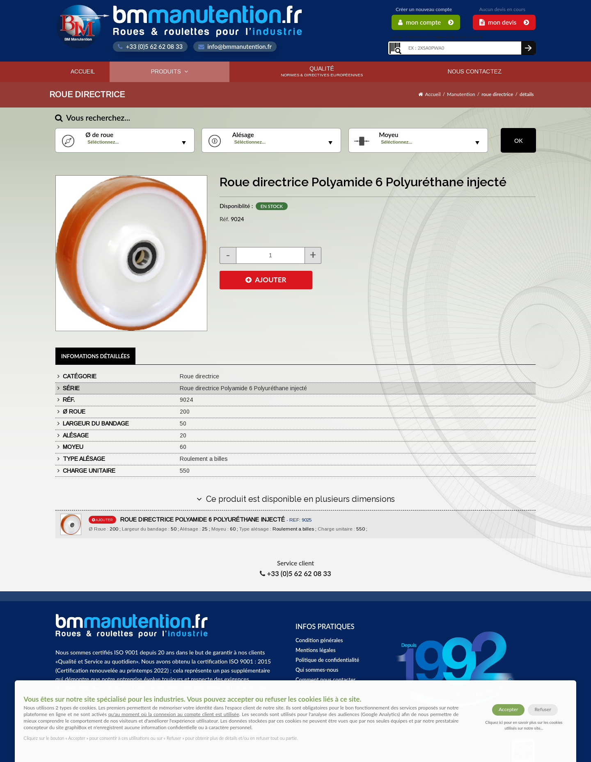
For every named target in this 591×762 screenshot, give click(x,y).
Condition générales (319, 640)
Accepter (508, 709)
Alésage (243, 135)
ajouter (102, 520)
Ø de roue (99, 135)
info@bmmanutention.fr (235, 46)
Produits (169, 71)
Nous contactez (475, 71)
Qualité (322, 71)
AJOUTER (265, 279)
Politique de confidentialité (327, 660)
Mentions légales (316, 650)
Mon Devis (504, 22)
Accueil (83, 71)
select (184, 143)
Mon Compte (426, 22)
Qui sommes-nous (317, 669)
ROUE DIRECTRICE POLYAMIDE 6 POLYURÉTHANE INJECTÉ (216, 519)
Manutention (461, 94)
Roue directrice (87, 94)
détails (527, 94)
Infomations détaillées (95, 356)
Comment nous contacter (325, 679)
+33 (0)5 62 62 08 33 (150, 46)
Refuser (542, 709)
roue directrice (497, 94)
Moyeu (388, 135)
